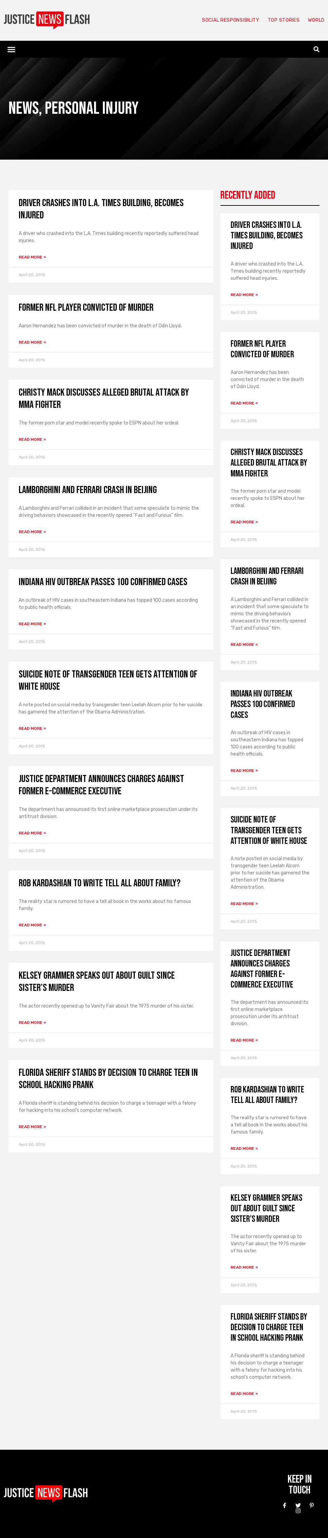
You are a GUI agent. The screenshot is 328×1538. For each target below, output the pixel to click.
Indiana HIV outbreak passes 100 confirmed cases (103, 582)
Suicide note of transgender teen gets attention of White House (269, 830)
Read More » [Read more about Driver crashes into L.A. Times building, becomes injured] (32, 257)
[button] (11, 49)
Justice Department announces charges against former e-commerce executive (101, 785)
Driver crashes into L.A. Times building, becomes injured (267, 236)
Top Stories (279, 20)
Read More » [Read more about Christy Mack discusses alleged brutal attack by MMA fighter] (32, 439)
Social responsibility (222, 20)
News (23, 108)
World (315, 20)
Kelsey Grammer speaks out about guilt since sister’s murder (266, 1209)
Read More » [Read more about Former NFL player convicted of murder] (32, 342)
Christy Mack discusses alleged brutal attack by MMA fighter (269, 463)
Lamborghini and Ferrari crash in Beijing (88, 490)
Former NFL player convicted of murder (86, 308)
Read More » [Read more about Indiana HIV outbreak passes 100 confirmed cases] (32, 623)
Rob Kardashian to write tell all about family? (100, 883)
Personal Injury (92, 108)
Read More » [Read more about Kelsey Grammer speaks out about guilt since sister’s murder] (32, 1022)
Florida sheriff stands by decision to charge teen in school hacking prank (269, 1327)
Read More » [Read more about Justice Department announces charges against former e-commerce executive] (32, 833)
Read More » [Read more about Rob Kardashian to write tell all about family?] (32, 925)
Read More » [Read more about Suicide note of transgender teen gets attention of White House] (32, 728)
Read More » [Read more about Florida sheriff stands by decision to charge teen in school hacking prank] (32, 1126)
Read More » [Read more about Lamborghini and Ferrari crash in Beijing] (32, 531)
